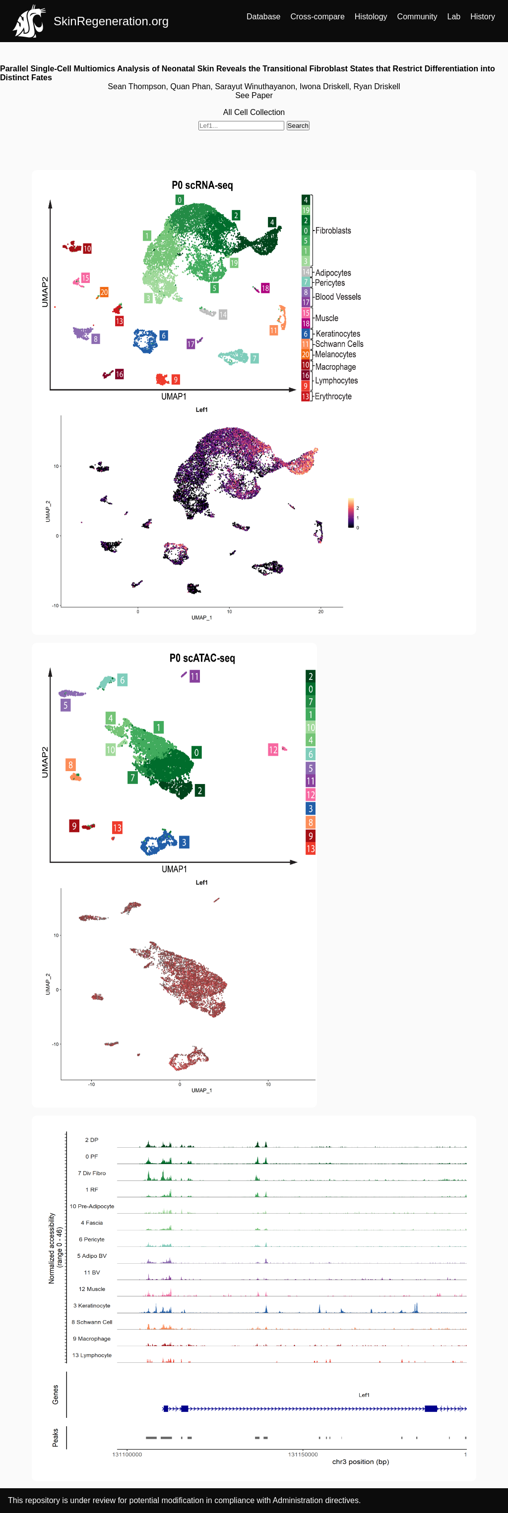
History (482, 16)
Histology (371, 16)
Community (417, 16)
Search (298, 125)
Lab (454, 16)
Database (264, 16)
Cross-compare (317, 16)
